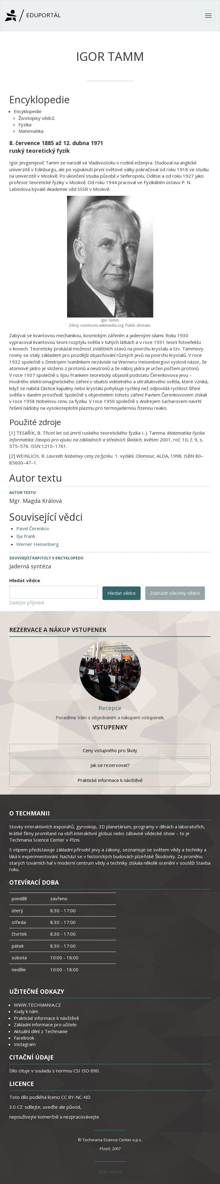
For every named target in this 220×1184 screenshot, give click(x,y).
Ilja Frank (25, 536)
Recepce (110, 708)
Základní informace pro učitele (45, 1024)
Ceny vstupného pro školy (110, 750)
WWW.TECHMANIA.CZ (37, 1005)
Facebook (24, 1038)
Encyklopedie (28, 111)
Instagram (25, 1044)
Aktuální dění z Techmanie (41, 1031)
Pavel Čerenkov (32, 528)
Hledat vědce (24, 580)
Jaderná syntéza (30, 566)
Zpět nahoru (110, 1171)
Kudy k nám (26, 1011)
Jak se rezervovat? (110, 765)
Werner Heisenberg (37, 544)
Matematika (30, 131)
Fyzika (24, 124)
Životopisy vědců (36, 118)
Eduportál (33, 16)
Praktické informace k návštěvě (110, 780)
